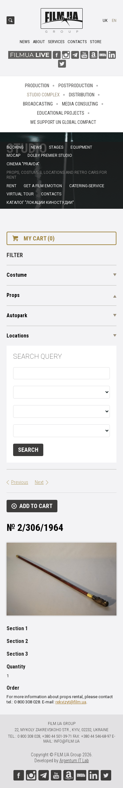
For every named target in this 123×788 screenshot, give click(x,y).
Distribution (81, 94)
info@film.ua (67, 741)
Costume (17, 275)
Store (95, 41)
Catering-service (86, 186)
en (114, 20)
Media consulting (80, 104)
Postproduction (75, 85)
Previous (19, 482)
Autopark (17, 315)
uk (105, 20)
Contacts (77, 41)
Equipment (81, 147)
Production (37, 85)
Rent (11, 186)
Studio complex (43, 94)
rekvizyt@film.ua (70, 701)
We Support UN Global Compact (63, 122)
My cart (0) (39, 238)
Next (39, 482)
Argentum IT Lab (74, 760)
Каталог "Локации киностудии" (40, 202)
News (25, 41)
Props (13, 295)
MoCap (13, 155)
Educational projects (60, 113)
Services (56, 41)
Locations (18, 336)
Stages (56, 147)
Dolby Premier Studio (50, 155)
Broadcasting (38, 104)
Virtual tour (20, 194)
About (39, 41)
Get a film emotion (43, 186)
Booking (15, 147)
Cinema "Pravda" (23, 164)
